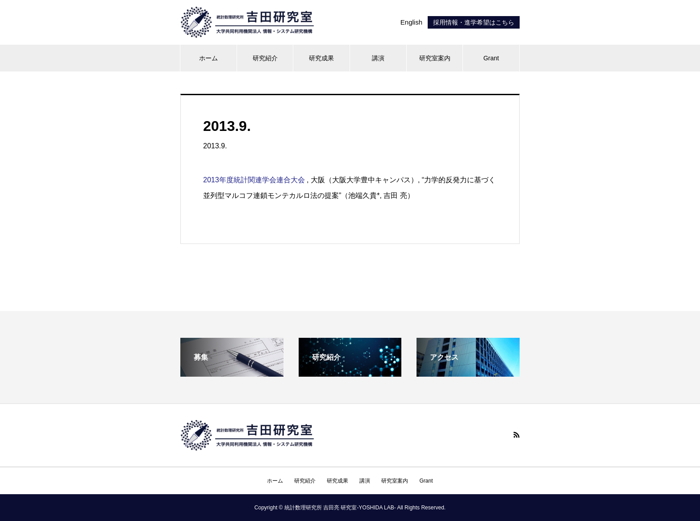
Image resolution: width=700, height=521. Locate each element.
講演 (378, 58)
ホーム (208, 58)
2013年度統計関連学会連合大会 (254, 180)
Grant (491, 58)
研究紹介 (265, 58)
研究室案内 (434, 58)
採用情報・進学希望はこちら (473, 22)
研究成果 (321, 58)
